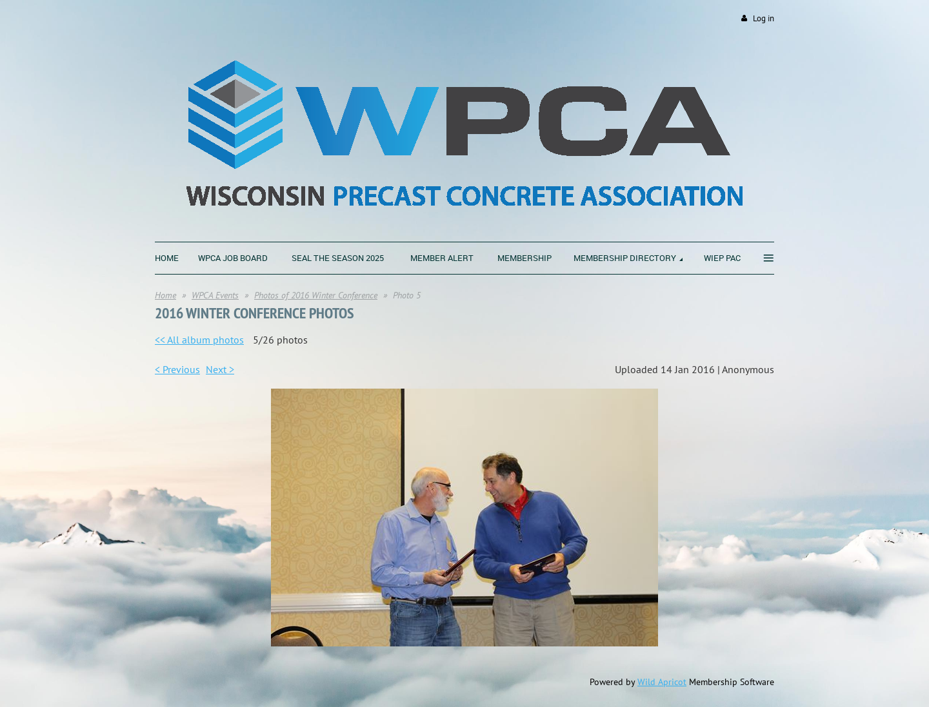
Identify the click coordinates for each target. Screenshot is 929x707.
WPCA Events (215, 295)
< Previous (177, 369)
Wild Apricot (661, 682)
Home (165, 295)
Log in (763, 18)
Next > (220, 369)
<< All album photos (199, 339)
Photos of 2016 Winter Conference (315, 295)
